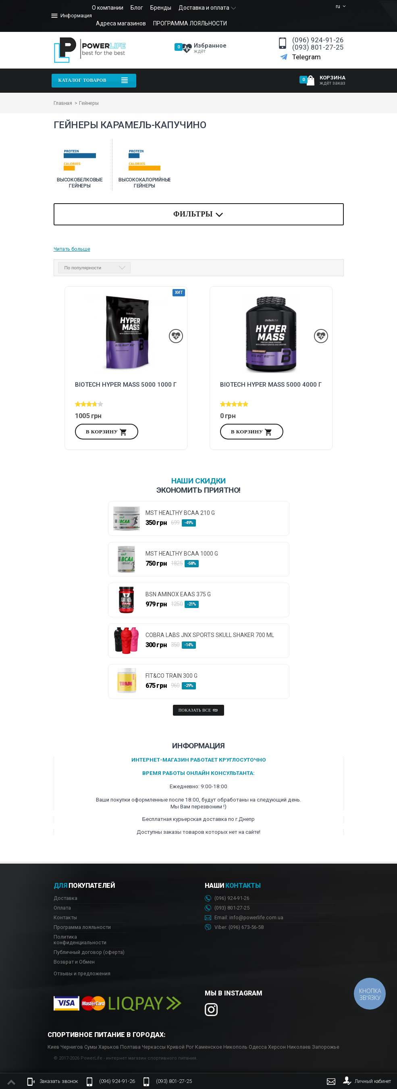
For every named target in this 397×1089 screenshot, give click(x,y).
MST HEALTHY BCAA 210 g (180, 513)
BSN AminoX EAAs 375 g (178, 594)
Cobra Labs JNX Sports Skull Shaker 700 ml (209, 635)
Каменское (208, 1047)
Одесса (258, 1047)
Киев (53, 1047)
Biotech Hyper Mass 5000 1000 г (126, 384)
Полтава (130, 1047)
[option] (80, 165)
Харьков (108, 1047)
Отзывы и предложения (82, 973)
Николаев (299, 1047)
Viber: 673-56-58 (234, 928)
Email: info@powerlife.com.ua (244, 918)
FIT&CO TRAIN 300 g (171, 676)
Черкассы (154, 1047)
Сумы (90, 1047)
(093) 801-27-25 (318, 47)
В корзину (106, 432)
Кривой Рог (180, 1047)
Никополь (235, 1047)
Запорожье (325, 1047)
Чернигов (71, 1047)
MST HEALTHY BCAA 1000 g (181, 554)
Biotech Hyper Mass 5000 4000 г (271, 384)
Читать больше (72, 249)
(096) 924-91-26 (318, 40)
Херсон (277, 1047)
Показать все (199, 710)
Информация (71, 16)
